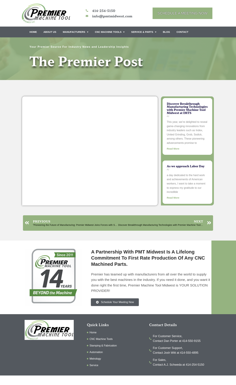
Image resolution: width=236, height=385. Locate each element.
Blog (166, 31)
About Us (49, 31)
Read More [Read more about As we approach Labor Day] (173, 197)
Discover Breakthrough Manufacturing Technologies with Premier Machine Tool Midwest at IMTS (187, 108)
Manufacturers (75, 32)
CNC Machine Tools (110, 32)
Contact (182, 31)
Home (33, 31)
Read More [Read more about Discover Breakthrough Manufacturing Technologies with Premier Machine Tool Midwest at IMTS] (173, 148)
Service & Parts (143, 32)
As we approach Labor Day (185, 166)
